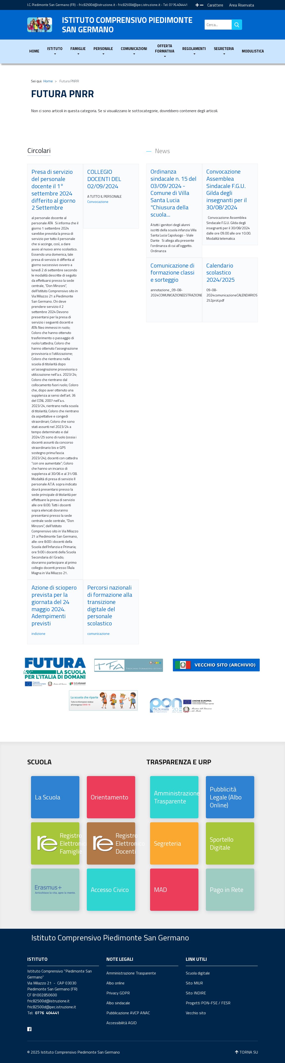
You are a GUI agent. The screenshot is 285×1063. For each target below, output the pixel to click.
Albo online (115, 983)
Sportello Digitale (221, 843)
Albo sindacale (118, 1003)
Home (34, 51)
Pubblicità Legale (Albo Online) (226, 797)
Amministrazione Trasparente (176, 797)
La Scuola (47, 797)
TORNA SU (246, 1052)
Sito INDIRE (196, 993)
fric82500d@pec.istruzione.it (139, 4)
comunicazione (98, 633)
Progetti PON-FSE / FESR (208, 1003)
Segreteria (167, 843)
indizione (38, 633)
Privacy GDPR (118, 993)
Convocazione (97, 201)
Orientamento (109, 797)
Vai (236, 25)
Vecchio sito (196, 1013)
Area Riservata (241, 5)
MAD (160, 889)
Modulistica (253, 51)
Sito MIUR (194, 983)
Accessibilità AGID (121, 1023)
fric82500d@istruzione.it (97, 4)
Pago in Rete (226, 889)
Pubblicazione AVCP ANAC (128, 1013)
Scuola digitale (198, 973)
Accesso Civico (110, 889)
